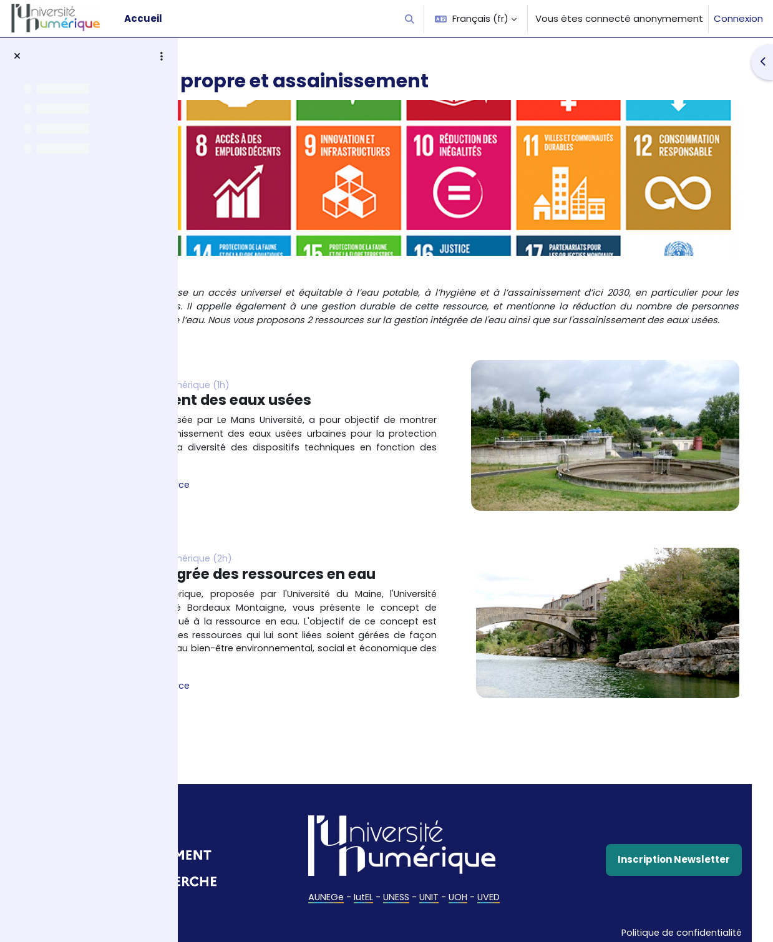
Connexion (738, 18)
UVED (553, 903)
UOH (522, 903)
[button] (410, 18)
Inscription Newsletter (656, 866)
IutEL (424, 903)
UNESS (458, 903)
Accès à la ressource (276, 498)
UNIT (492, 903)
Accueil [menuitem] (143, 18)
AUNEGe (385, 903)
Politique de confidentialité (656, 924)
